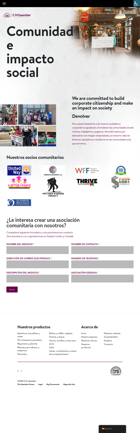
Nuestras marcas (89, 382)
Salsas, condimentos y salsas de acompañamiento (62, 395)
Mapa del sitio (69, 426)
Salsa (51, 389)
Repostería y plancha (27, 386)
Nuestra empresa (89, 379)
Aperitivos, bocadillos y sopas (28, 377)
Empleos (108, 382)
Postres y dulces (57, 379)
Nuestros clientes (112, 375)
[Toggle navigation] (4, 4)
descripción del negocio (23, 327)
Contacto (108, 386)
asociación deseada (84, 327)
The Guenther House (25, 426)
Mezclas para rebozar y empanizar (28, 391)
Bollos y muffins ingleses (60, 375)
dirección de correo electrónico (29, 313)
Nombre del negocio (20, 299)
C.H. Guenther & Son (20, 15)
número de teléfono (85, 313)
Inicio (83, 375)
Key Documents (52, 426)
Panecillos (22, 396)
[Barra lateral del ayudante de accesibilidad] (136, 3)
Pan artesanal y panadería (29, 382)
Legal (40, 426)
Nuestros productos (86, 388)
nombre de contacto (85, 299)
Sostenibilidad (110, 379)
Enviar (12, 344)
